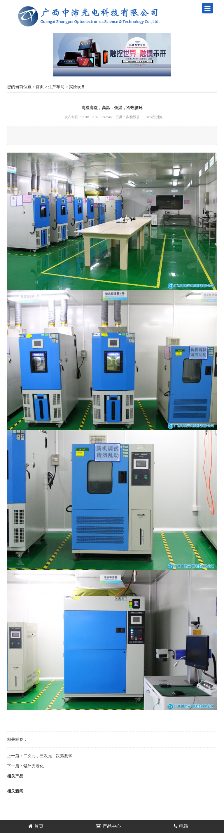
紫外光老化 (33, 766)
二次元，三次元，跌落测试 (47, 756)
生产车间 (56, 87)
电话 (181, 826)
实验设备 (77, 87)
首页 (40, 87)
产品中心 (108, 826)
